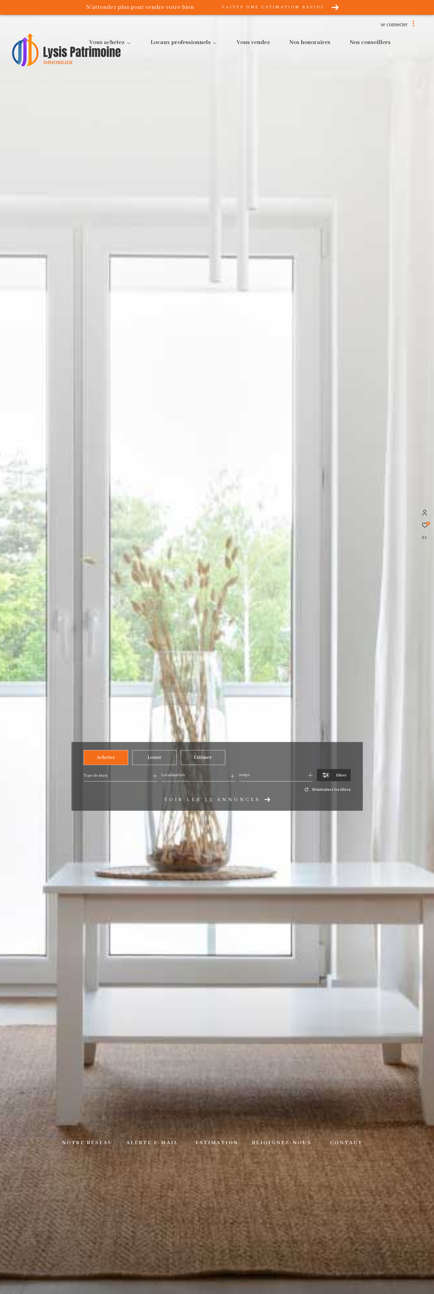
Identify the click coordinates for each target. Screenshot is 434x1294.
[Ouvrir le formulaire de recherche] (334, 775)
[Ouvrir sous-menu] (128, 43)
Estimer (203, 757)
